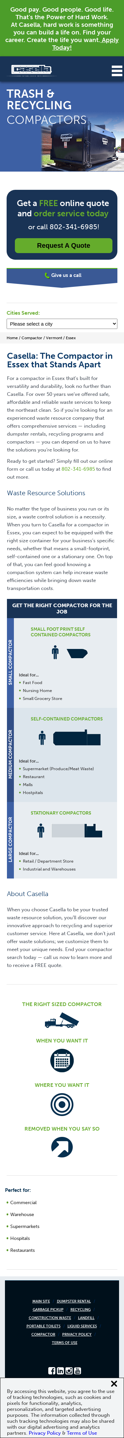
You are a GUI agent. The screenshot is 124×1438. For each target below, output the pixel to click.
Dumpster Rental (74, 1301)
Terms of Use (64, 1343)
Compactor (43, 1334)
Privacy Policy (77, 1334)
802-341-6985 (78, 469)
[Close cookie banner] (114, 1384)
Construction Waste (50, 1318)
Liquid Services (82, 1326)
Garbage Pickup (48, 1309)
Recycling (80, 1309)
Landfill (86, 1318)
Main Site (41, 1301)
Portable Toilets (43, 1326)
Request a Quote (63, 245)
